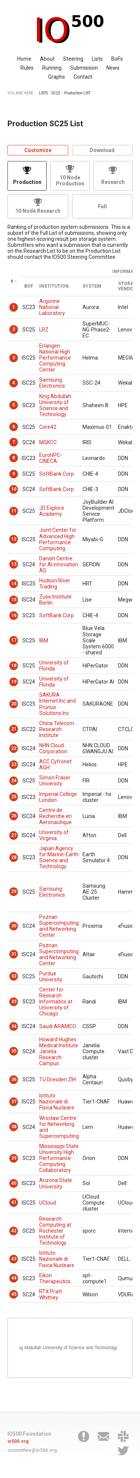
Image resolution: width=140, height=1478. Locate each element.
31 (13, 954)
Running (52, 68)
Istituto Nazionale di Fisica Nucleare (56, 1102)
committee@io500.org (32, 1450)
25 (13, 796)
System (92, 286)
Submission (84, 68)
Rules (27, 68)
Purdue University (50, 976)
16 (13, 615)
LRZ (44, 330)
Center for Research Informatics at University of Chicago (55, 1002)
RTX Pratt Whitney (50, 1294)
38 (13, 1126)
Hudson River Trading (54, 584)
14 (13, 583)
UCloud (47, 1203)
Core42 (47, 427)
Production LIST (77, 93)
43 (13, 1259)
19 (13, 681)
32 (13, 976)
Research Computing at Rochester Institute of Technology (55, 1231)
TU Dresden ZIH (57, 1079)
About (47, 59)
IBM (43, 640)
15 (13, 599)
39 (13, 1158)
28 (13, 857)
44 (13, 1278)
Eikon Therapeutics (55, 1278)
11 (13, 511)
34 (13, 1026)
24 (13, 780)
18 (13, 665)
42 (13, 1230)
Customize (38, 150)
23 (13, 764)
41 (13, 1202)
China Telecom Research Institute (56, 729)
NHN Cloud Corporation (53, 748)
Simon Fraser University (55, 781)
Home (24, 59)
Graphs (56, 77)
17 (13, 640)
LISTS (43, 93)
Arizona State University (55, 1183)
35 (13, 1051)
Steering (73, 59)
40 (13, 1183)
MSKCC (48, 442)
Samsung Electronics (52, 383)
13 (13, 564)
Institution (54, 286)
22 (13, 748)
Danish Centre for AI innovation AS (58, 564)
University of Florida (54, 666)
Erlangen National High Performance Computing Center (55, 358)
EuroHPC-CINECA (50, 458)
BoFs (117, 59)
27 (13, 835)
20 (13, 703)
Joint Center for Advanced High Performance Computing (58, 539)
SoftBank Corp (56, 474)
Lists (97, 59)
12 (13, 539)
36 (13, 1079)
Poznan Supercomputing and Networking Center (59, 926)
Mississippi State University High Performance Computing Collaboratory (59, 1158)
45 (13, 1294)
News (112, 68)
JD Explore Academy (51, 511)
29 (13, 891)
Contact (83, 77)
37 (13, 1101)
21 (13, 729)
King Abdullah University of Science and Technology (55, 405)
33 (13, 1001)
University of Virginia (54, 835)
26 (13, 815)
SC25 (56, 93)
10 (13, 489)
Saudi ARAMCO (57, 1026)
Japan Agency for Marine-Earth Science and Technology (58, 857)
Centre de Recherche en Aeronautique (55, 816)
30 (13, 926)
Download (102, 150)
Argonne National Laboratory (52, 307)
